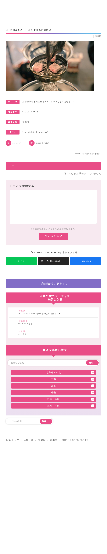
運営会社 (73, 523)
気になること (82, 518)
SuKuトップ (13, 467)
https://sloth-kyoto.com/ (37, 132)
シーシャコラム (62, 518)
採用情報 (86, 523)
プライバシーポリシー (66, 528)
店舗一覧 (59, 523)
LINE (21, 265)
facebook (86, 265)
